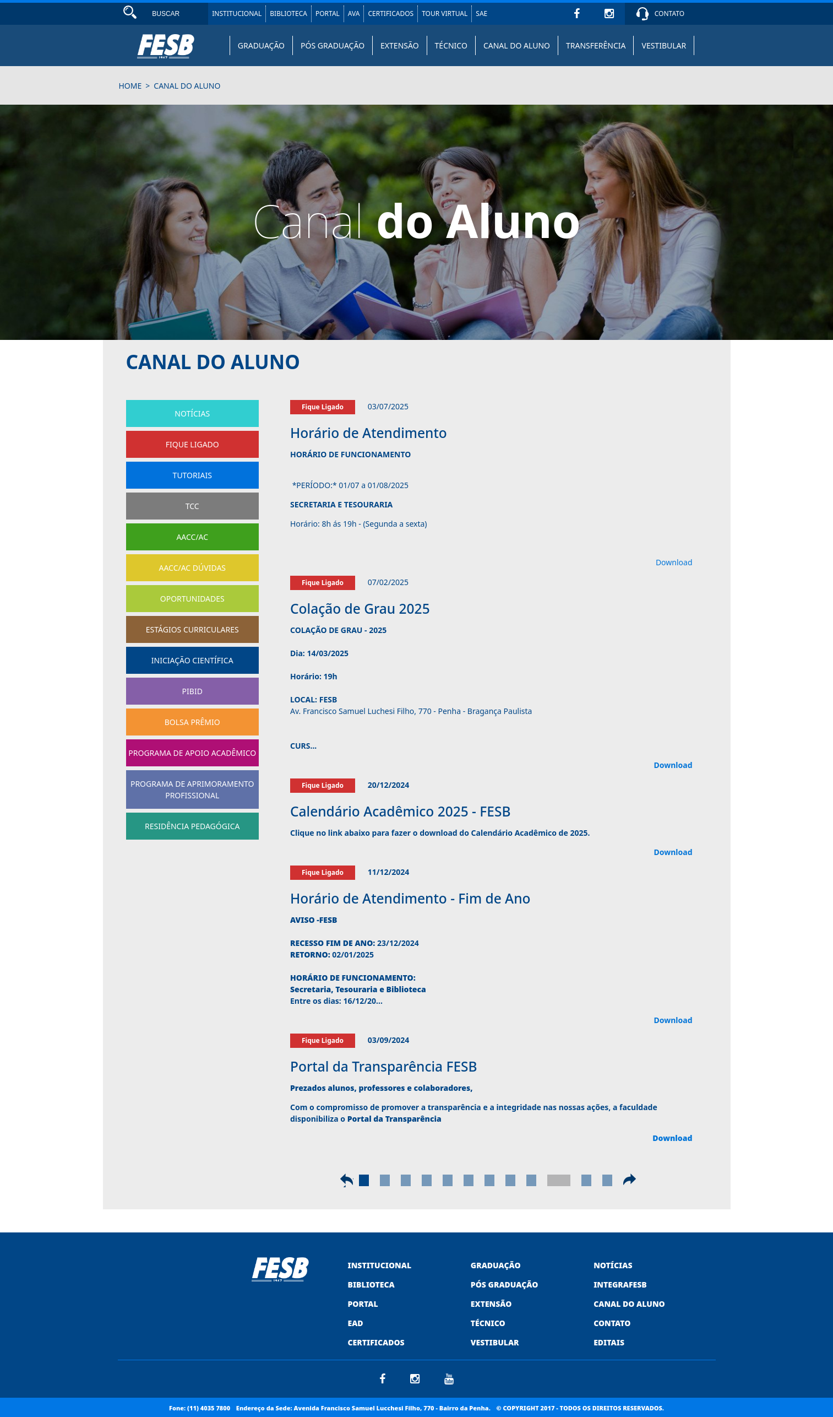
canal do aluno (187, 85)
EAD (355, 1323)
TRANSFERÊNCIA (596, 45)
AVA (354, 13)
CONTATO (669, 13)
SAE (481, 13)
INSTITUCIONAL (237, 13)
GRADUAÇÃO (261, 45)
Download (674, 562)
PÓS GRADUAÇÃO (332, 45)
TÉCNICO (451, 45)
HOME (130, 85)
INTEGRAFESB (620, 1284)
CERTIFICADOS (390, 13)
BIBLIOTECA (288, 13)
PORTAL (327, 13)
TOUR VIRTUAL (444, 13)
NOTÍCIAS (613, 1265)
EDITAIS (609, 1342)
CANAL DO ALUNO (516, 45)
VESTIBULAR (663, 45)
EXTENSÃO (399, 45)
